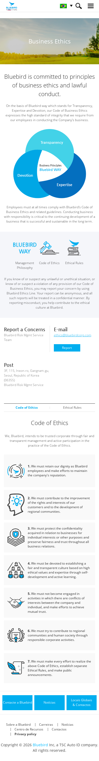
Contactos (59, 729)
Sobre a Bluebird (18, 724)
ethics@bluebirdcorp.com (72, 335)
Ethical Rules (72, 407)
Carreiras (46, 724)
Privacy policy (25, 734)
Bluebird (40, 744)
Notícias (67, 724)
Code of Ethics (27, 407)
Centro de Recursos (29, 729)
